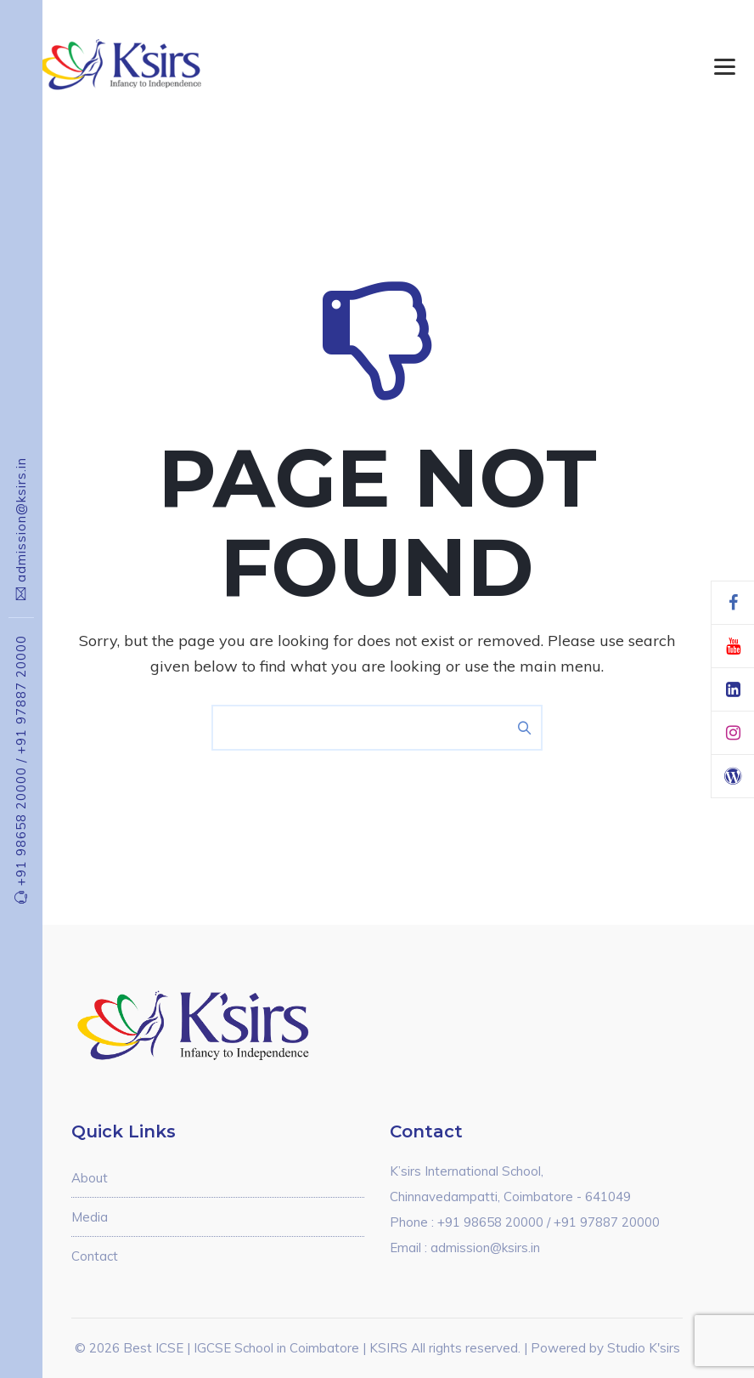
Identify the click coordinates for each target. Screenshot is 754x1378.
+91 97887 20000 (21, 694)
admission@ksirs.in (21, 519)
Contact (94, 1256)
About (89, 1178)
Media (89, 1217)
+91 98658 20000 (21, 822)
